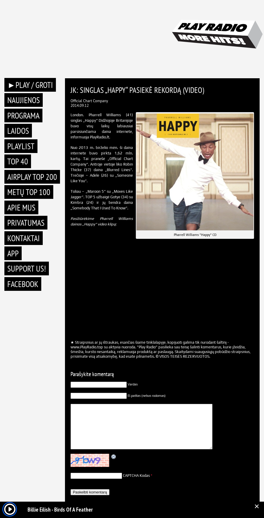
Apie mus (21, 207)
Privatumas (25, 222)
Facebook (22, 284)
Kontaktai (23, 238)
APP (13, 253)
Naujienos (23, 100)
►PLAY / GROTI (30, 84)
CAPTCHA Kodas (136, 475)
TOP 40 (17, 161)
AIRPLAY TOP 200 (32, 176)
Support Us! (26, 268)
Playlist (21, 146)
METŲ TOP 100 (28, 192)
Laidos (18, 130)
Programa (23, 115)
